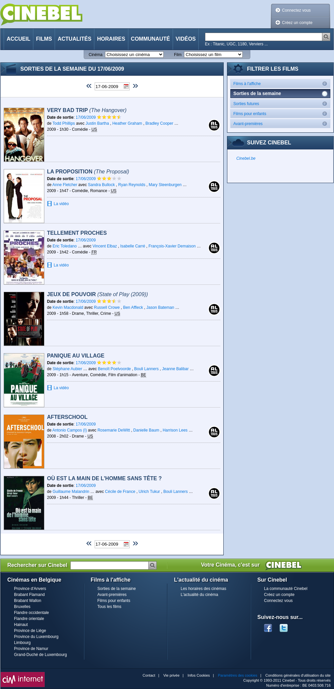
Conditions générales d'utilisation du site (298, 675)
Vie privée (171, 675)
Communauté (150, 39)
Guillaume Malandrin (71, 491)
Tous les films (109, 606)
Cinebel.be (245, 158)
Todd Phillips (63, 123)
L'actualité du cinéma (199, 594)
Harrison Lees (175, 430)
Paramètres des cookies (237, 675)
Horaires (111, 39)
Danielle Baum (146, 430)
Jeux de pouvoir (97, 294)
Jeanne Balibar (175, 369)
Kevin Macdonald (68, 307)
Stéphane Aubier (67, 369)
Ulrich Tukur (149, 491)
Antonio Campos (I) (69, 430)
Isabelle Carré (132, 246)
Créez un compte (297, 22)
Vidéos (186, 39)
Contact (149, 675)
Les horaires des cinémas (203, 588)
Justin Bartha (97, 123)
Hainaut (21, 624)
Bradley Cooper (159, 123)
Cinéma (95, 54)
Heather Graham (127, 123)
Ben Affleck (133, 307)
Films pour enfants (281, 113)
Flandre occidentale (31, 612)
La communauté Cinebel (285, 588)
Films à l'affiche (281, 83)
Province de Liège (30, 630)
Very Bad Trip (87, 110)
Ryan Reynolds (131, 184)
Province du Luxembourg (36, 636)
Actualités (74, 39)
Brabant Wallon (27, 600)
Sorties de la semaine (116, 588)
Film (178, 54)
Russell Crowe (107, 307)
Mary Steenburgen (165, 184)
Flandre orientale (29, 618)
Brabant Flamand (29, 594)
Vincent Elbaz (105, 246)
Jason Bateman (160, 307)
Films (44, 39)
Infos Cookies (199, 675)
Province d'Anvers (30, 588)
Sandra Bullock (101, 184)
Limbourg (22, 642)
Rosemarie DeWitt (113, 430)
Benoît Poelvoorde (114, 369)
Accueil (18, 39)
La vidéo (61, 203)
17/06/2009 (86, 117)
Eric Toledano (65, 246)
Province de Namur (31, 648)
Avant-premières (281, 123)
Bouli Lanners (146, 369)
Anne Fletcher (64, 184)
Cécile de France (120, 491)
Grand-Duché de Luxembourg (40, 654)
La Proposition (88, 171)
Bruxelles (22, 606)
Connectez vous (296, 10)
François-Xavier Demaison (171, 246)
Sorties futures (281, 103)
